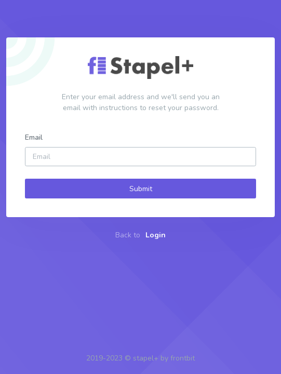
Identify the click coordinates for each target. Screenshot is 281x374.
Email (34, 137)
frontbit (182, 358)
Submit (140, 189)
